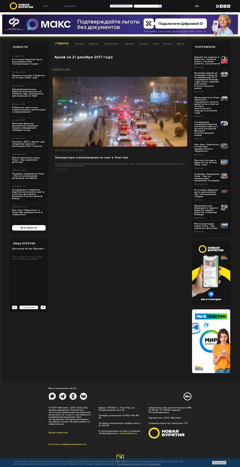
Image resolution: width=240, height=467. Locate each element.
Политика (79, 44)
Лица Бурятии (24, 243)
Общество (93, 44)
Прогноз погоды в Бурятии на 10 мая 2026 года (205, 162)
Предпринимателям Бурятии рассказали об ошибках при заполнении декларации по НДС (27, 92)
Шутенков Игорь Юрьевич (28, 248)
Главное (62, 43)
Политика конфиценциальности (67, 444)
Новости (20, 47)
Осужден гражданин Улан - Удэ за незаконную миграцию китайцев (28, 175)
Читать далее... (62, 169)
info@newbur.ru (128, 433)
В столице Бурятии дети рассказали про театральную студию (27, 61)
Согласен (219, 462)
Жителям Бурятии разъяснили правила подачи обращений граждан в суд (25, 126)
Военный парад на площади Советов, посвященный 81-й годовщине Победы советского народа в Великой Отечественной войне (206, 81)
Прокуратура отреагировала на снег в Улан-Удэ (91, 157)
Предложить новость (121, 6)
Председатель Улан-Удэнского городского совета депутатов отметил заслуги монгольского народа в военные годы (207, 105)
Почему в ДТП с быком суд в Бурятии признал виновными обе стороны (28, 143)
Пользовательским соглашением (139, 463)
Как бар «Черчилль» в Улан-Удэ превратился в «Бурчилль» (27, 212)
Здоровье (129, 44)
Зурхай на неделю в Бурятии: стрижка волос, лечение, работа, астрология (207, 60)
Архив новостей (58, 432)
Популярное (205, 47)
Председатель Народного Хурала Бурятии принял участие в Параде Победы (206, 210)
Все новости (29, 227)
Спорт (156, 44)
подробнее (29, 307)
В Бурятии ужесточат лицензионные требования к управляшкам (28, 109)
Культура (144, 44)
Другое (180, 44)
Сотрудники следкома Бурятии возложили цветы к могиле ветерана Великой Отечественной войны (28, 194)
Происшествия (112, 44)
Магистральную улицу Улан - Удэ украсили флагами (26, 159)
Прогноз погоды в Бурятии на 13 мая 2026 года (28, 76)
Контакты (168, 44)
